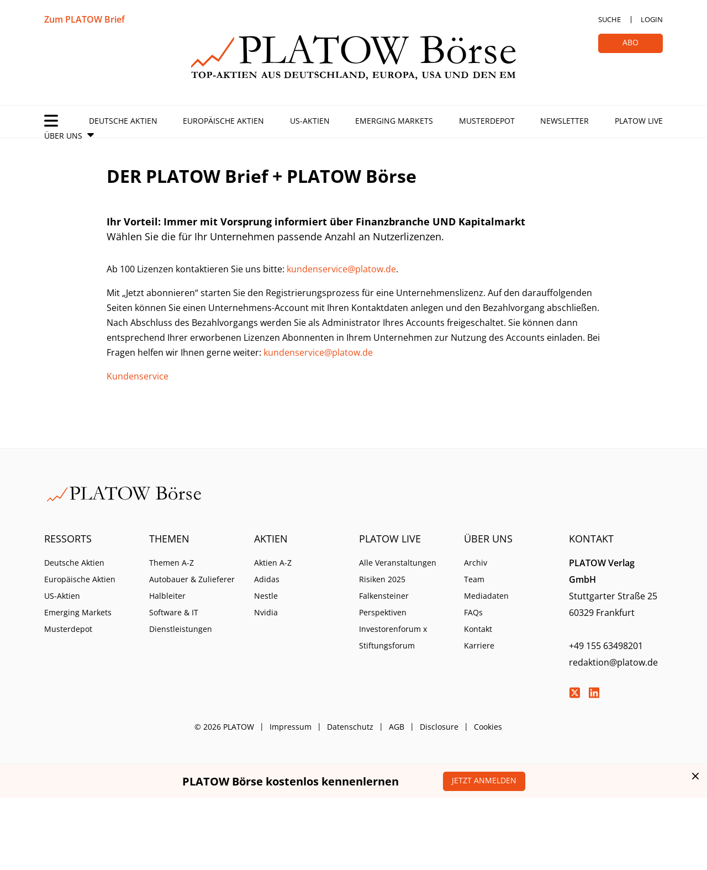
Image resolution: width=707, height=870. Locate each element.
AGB (396, 726)
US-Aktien (310, 120)
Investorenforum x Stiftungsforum (393, 637)
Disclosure (439, 726)
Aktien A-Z (273, 562)
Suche (609, 19)
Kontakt (478, 629)
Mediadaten (486, 595)
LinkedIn (593, 692)
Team (474, 579)
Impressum (291, 726)
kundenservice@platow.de (341, 269)
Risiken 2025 (382, 579)
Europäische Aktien (223, 120)
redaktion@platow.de (613, 662)
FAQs (473, 612)
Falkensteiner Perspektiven (384, 604)
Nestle (266, 595)
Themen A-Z (171, 562)
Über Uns (63, 135)
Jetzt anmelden (484, 780)
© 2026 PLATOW (224, 726)
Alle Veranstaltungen (397, 562)
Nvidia (266, 612)
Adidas (266, 579)
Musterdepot (487, 120)
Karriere (479, 645)
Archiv (475, 562)
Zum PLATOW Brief (84, 19)
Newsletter (564, 120)
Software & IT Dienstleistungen (180, 620)
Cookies (488, 726)
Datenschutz (350, 726)
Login (652, 19)
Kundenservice (137, 376)
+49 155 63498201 (606, 646)
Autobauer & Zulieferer (192, 579)
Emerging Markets (394, 120)
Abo (630, 42)
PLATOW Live (639, 120)
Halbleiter (167, 595)
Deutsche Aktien (123, 120)
